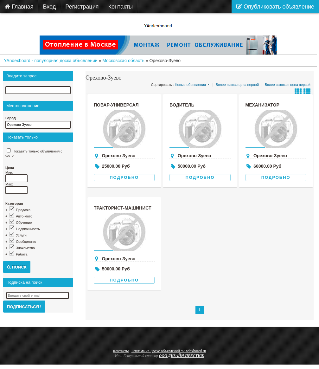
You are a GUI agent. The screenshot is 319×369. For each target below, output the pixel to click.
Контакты (121, 351)
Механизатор (262, 104)
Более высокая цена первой (287, 85)
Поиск (17, 267)
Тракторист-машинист (122, 207)
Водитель (181, 104)
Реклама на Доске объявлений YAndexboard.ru (168, 351)
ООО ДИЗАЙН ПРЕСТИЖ (181, 355)
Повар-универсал (116, 104)
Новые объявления (190, 85)
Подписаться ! (24, 306)
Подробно (124, 177)
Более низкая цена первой (237, 85)
